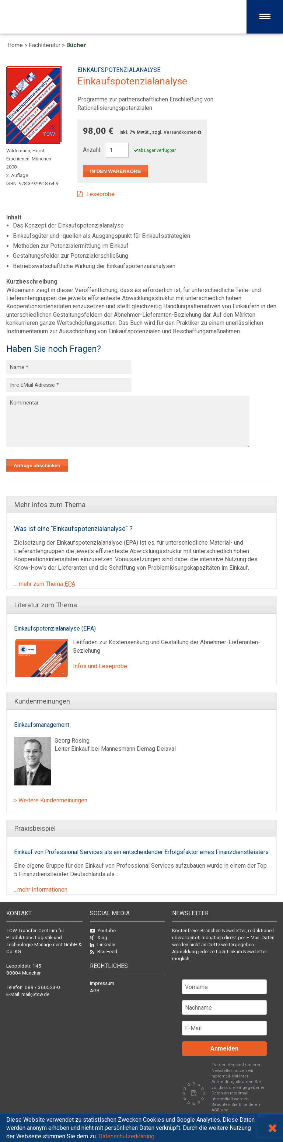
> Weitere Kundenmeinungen (50, 800)
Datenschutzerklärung (126, 1136)
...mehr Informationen (40, 889)
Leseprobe (100, 194)
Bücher (76, 45)
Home (15, 45)
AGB (94, 990)
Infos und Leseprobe (100, 666)
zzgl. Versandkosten (176, 132)
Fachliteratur (44, 45)
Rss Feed (103, 951)
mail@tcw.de (35, 994)
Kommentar (127, 421)
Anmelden (224, 1048)
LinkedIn (102, 944)
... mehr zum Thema (44, 583)
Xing (98, 937)
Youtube (103, 930)
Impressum (102, 983)
